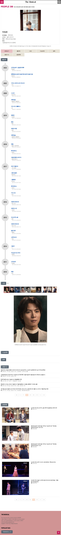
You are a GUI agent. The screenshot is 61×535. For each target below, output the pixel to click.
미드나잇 (13, 193)
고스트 (12, 93)
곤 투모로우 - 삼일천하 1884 (17, 67)
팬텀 (12, 144)
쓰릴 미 (13, 246)
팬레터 (12, 115)
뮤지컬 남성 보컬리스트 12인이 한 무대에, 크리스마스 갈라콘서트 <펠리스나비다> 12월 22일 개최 (24, 389)
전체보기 (6, 51)
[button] (58, 290)
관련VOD (18, 54)
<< (16, 395)
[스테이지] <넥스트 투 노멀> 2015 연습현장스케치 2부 (44, 408)
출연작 (18, 51)
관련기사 (6, 54)
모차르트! (13, 261)
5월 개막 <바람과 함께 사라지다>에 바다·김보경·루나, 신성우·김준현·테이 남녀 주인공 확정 (23, 370)
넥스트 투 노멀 (14, 217)
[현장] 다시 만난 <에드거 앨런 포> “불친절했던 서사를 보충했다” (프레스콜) (19, 384)
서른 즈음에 (14, 173)
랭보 (12, 122)
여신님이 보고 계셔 (15, 252)
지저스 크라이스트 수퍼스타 (17, 83)
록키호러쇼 (14, 150)
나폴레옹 (13, 179)
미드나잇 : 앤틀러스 (15, 106)
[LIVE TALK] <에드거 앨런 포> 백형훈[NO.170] (11, 379)
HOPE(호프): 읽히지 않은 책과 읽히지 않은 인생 (22, 74)
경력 (54, 51)
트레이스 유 (14, 208)
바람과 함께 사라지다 (16, 157)
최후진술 (13, 99)
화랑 (12, 271)
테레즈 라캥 (14, 128)
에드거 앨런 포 (14, 166)
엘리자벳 (13, 230)
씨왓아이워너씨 (15, 201)
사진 (30, 51)
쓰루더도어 (14, 237)
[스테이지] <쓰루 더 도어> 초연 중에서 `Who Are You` (43, 462)
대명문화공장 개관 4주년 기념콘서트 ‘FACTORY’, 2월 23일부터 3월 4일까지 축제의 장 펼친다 (23, 374)
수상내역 (42, 51)
